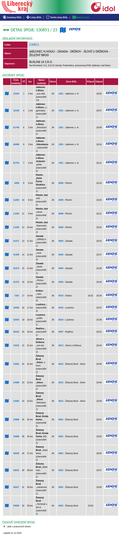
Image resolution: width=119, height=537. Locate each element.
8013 (61, 345)
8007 (61, 332)
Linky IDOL (34, 17)
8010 (61, 307)
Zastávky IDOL (12, 17)
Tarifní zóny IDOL (57, 17)
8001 (61, 419)
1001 (61, 93)
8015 (61, 295)
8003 (61, 241)
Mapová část (80, 17)
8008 (61, 183)
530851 (34, 45)
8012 (61, 364)
